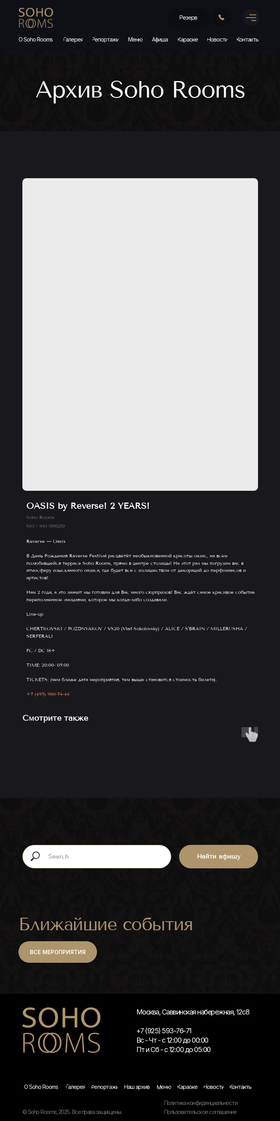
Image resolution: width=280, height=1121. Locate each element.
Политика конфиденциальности (201, 1103)
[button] (188, 17)
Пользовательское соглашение (200, 1112)
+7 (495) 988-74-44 (48, 694)
